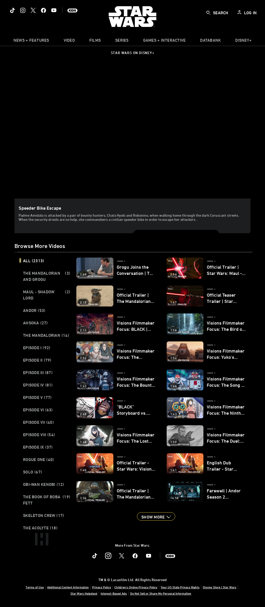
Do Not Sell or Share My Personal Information (160, 593)
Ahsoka (35, 323)
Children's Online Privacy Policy (135, 587)
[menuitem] (69, 41)
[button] (156, 516)
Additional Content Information (68, 587)
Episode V (37, 397)
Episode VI (38, 410)
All (33, 261)
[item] (31, 41)
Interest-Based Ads (114, 593)
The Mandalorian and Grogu (46, 276)
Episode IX (38, 447)
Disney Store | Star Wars (219, 587)
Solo (32, 472)
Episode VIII (39, 435)
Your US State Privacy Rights (180, 587)
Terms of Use (35, 587)
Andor (34, 310)
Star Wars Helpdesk (83, 593)
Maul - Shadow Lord (46, 295)
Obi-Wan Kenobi (43, 484)
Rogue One (38, 459)
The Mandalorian (46, 335)
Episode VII (38, 422)
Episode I (36, 348)
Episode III (38, 372)
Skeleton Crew (43, 515)
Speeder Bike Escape (40, 207)
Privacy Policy (101, 587)
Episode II (37, 360)
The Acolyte (40, 528)
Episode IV (38, 385)
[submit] (208, 12)
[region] (134, 132)
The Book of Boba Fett (46, 500)
